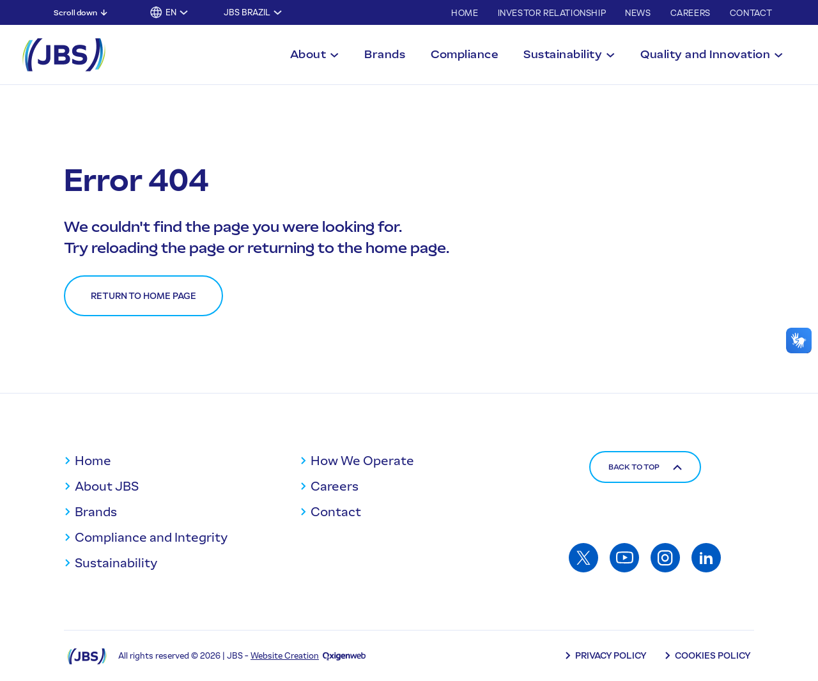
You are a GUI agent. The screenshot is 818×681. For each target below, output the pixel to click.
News (638, 13)
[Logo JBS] (87, 655)
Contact (751, 13)
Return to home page (143, 296)
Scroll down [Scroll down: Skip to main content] (75, 12)
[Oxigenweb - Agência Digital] (344, 656)
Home (464, 13)
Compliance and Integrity (151, 537)
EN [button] (171, 12)
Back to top (645, 467)
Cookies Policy (713, 655)
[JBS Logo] (63, 55)
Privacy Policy (611, 655)
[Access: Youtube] (624, 557)
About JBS (107, 486)
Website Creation (285, 656)
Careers (690, 13)
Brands (384, 54)
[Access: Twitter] (583, 557)
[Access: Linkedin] (706, 557)
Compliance (464, 54)
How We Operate (362, 460)
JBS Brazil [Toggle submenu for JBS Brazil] (247, 12)
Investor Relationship (552, 13)
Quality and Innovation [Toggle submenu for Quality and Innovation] (705, 54)
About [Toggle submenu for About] (308, 54)
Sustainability (116, 562)
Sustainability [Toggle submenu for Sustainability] (562, 54)
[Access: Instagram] (665, 557)
